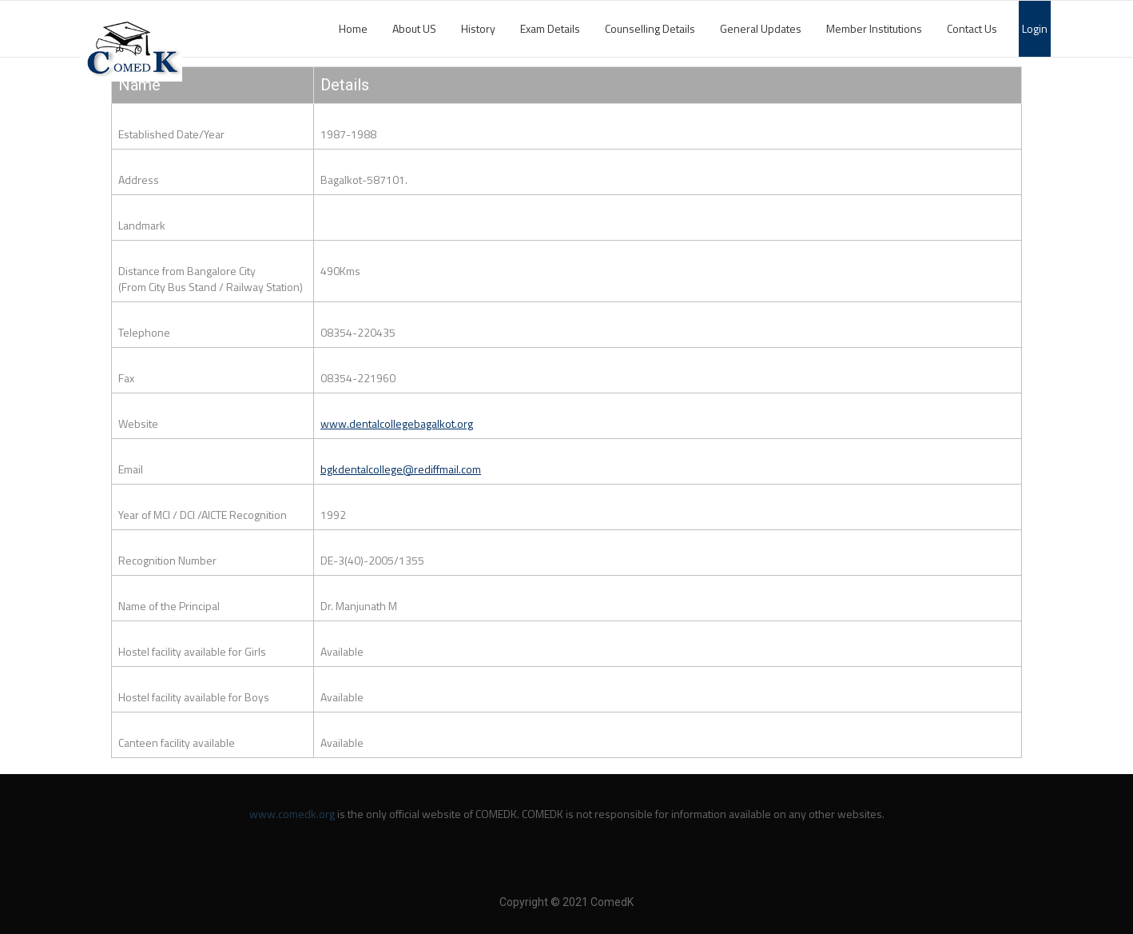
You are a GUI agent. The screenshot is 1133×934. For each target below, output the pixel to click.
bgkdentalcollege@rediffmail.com (400, 469)
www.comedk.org (292, 813)
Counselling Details (650, 28)
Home (353, 28)
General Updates (760, 28)
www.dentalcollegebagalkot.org (396, 423)
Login (1035, 28)
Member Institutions (874, 28)
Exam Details (550, 28)
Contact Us (972, 28)
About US (414, 28)
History (478, 28)
